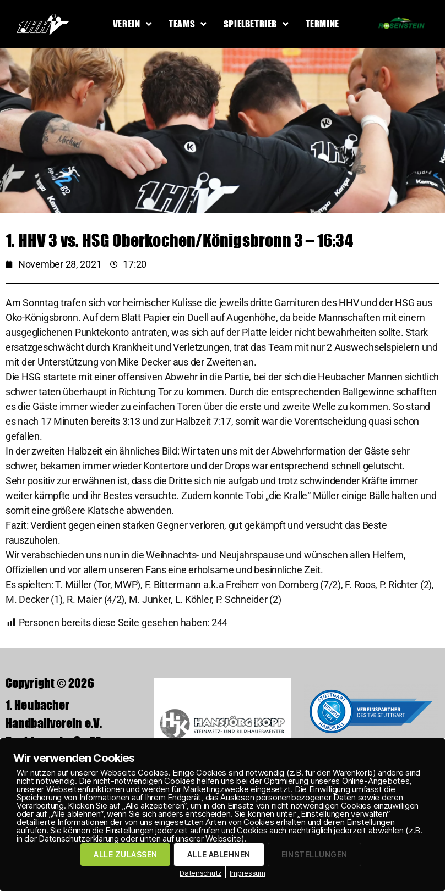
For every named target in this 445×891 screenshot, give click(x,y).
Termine (322, 24)
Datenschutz (200, 872)
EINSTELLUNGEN (314, 854)
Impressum (247, 872)
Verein (132, 24)
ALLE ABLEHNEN (218, 854)
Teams (188, 24)
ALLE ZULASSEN (125, 854)
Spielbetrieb (256, 24)
